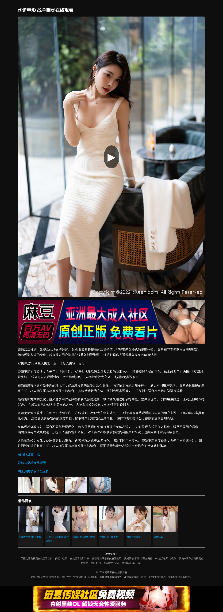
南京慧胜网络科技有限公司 (106, 558)
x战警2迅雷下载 (29, 454)
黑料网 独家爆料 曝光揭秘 (138, 558)
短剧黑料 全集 (111, 562)
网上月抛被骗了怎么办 (33, 471)
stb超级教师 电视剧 (165, 558)
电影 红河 (96, 562)
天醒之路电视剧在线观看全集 (36, 558)
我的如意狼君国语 (131, 562)
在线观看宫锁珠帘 (79, 558)
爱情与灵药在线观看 (32, 463)
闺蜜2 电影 (61, 558)
